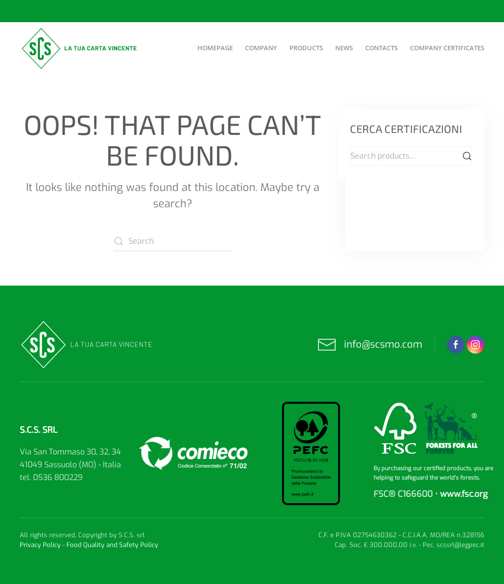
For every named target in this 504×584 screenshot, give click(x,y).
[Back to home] (80, 48)
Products (306, 47)
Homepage (215, 47)
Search (467, 156)
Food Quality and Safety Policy (112, 545)
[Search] (173, 241)
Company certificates (447, 47)
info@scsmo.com (383, 344)
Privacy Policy (40, 545)
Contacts (381, 47)
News (344, 47)
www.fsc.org (464, 494)
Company (261, 47)
